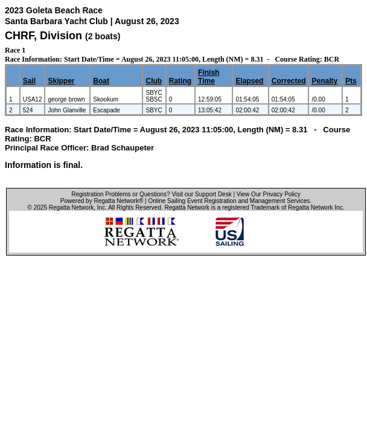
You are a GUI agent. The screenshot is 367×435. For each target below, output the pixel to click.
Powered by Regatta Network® (101, 201)
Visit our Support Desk (201, 194)
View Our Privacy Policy (269, 194)
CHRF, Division (45, 36)
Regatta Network (71, 207)
